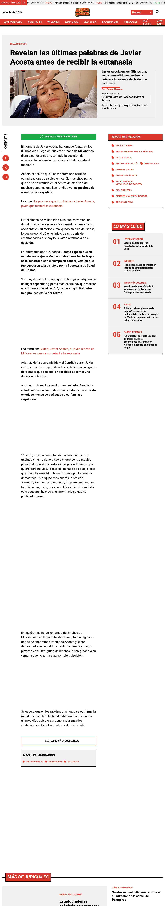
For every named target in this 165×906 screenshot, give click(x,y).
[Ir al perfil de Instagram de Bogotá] (81, 870)
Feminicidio (152, 163)
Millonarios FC (33, 761)
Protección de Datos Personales (132, 896)
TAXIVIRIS (53, 22)
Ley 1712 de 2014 (95, 902)
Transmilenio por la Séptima (134, 151)
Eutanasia (71, 761)
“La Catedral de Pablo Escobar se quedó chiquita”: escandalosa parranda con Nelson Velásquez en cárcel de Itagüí (140, 342)
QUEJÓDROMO (13, 22)
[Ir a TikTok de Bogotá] (92, 870)
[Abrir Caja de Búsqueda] (158, 12)
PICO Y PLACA (124, 157)
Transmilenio (124, 202)
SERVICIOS (130, 22)
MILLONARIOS (53, 761)
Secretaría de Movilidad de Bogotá (129, 183)
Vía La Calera (124, 145)
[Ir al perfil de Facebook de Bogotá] (61, 870)
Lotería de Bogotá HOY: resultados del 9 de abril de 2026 (138, 246)
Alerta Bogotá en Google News (58, 741)
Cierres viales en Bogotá (131, 196)
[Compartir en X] (5, 167)
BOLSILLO (90, 22)
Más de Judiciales (28, 786)
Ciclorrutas (124, 190)
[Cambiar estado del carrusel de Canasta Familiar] (24, 2)
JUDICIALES (34, 22)
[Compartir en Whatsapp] (5, 177)
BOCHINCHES (110, 22)
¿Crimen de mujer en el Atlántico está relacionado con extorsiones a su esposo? (136, 835)
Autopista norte (126, 175)
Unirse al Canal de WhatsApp (58, 136)
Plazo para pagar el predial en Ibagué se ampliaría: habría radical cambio (140, 267)
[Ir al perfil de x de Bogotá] (71, 870)
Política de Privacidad (74, 896)
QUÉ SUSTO (147, 22)
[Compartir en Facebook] (5, 158)
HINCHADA (72, 22)
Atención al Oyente (101, 896)
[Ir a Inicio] (82, 12)
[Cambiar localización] (142, 12)
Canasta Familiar (10, 2)
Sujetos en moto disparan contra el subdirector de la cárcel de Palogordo (136, 804)
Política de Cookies (70, 902)
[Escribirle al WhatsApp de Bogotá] (103, 870)
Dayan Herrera (115, 89)
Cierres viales (125, 169)
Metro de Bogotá (126, 163)
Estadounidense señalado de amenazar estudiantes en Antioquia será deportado (139, 289)
